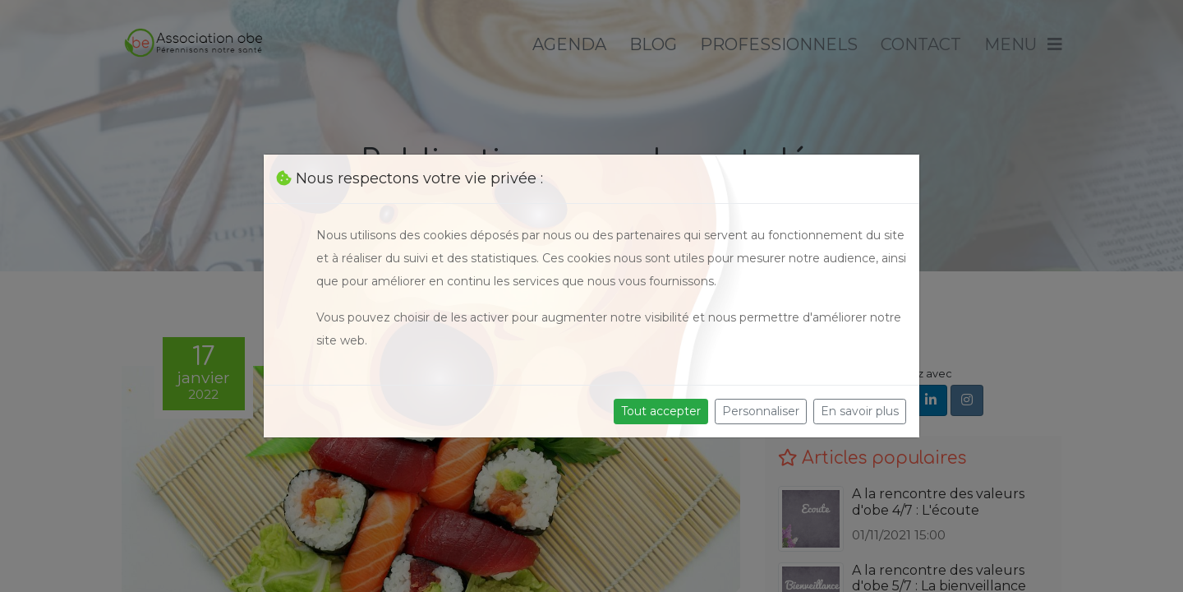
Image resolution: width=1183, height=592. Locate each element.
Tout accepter (661, 411)
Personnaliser (760, 411)
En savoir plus (860, 411)
